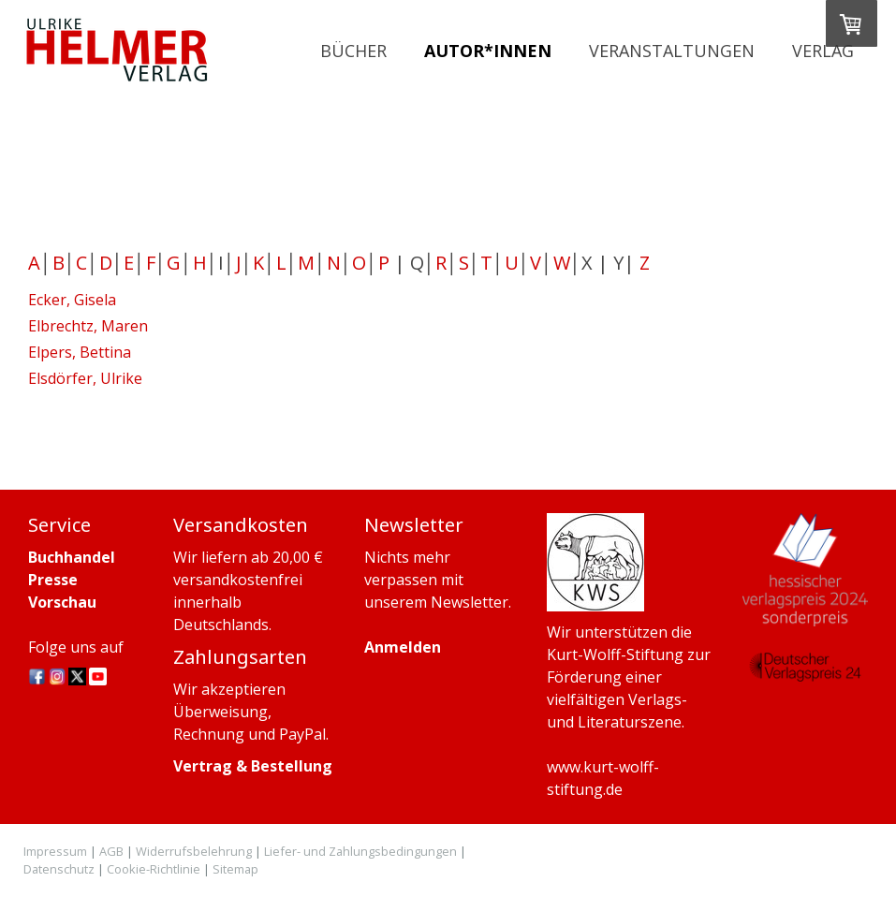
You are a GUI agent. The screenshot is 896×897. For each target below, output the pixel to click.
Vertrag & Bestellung (252, 766)
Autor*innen (487, 50)
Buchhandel (71, 557)
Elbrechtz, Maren (88, 326)
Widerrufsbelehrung (194, 851)
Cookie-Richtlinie (153, 868)
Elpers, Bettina (79, 352)
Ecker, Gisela (72, 299)
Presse (53, 579)
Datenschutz (59, 868)
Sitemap (235, 868)
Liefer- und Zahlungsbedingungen (360, 851)
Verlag (823, 50)
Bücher (353, 50)
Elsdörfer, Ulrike (85, 378)
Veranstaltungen (672, 50)
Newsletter (469, 602)
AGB (111, 851)
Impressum (55, 851)
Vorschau (62, 602)
